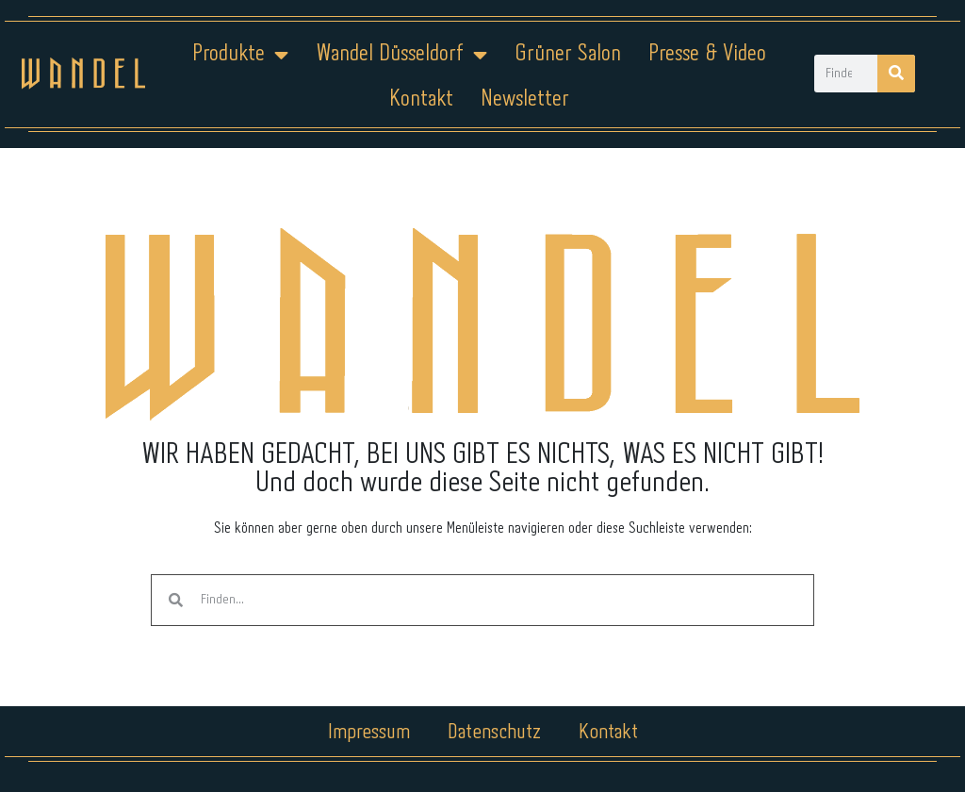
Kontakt (421, 99)
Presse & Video (707, 54)
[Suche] (896, 73)
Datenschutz (494, 732)
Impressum (369, 732)
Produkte (240, 54)
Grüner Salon (568, 54)
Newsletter (525, 99)
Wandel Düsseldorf (401, 54)
